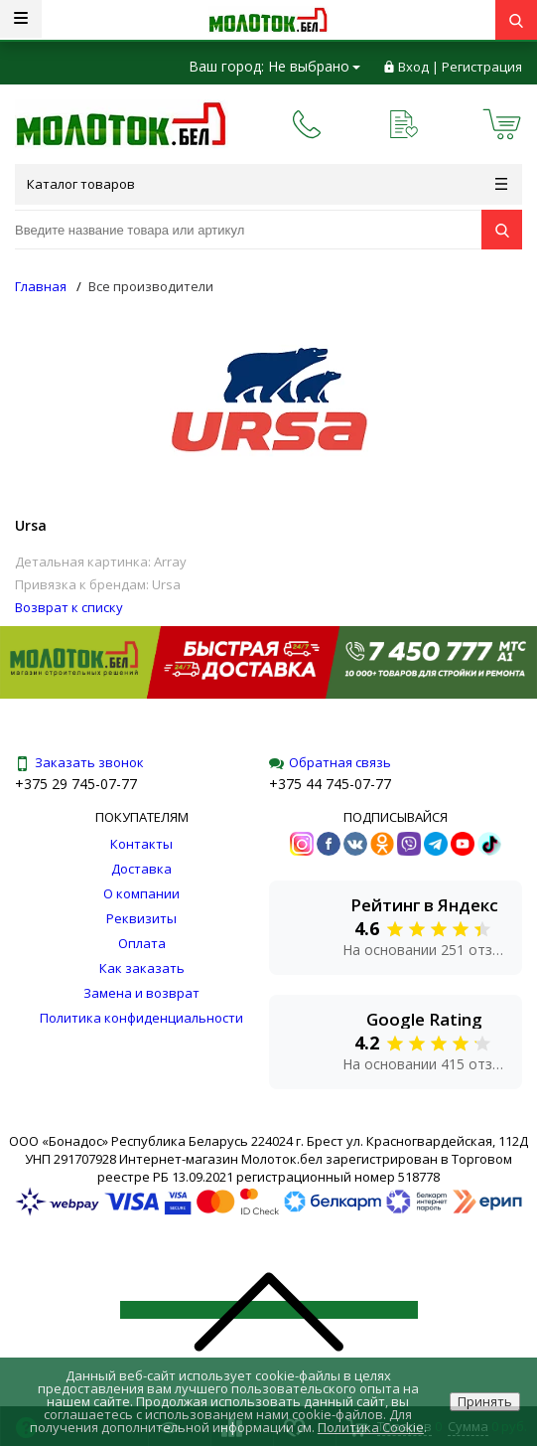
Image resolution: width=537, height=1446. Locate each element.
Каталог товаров (267, 184)
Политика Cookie (371, 1427)
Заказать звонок (79, 762)
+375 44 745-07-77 (330, 783)
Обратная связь (330, 762)
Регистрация (482, 67)
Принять (485, 1401)
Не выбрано (314, 66)
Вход (413, 67)
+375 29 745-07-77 (76, 783)
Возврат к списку (69, 607)
